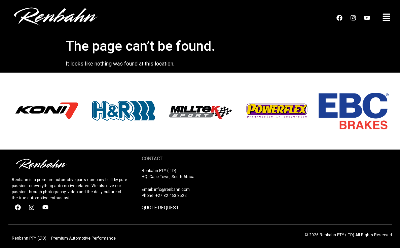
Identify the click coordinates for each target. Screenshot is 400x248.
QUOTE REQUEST (160, 207)
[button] (386, 17)
